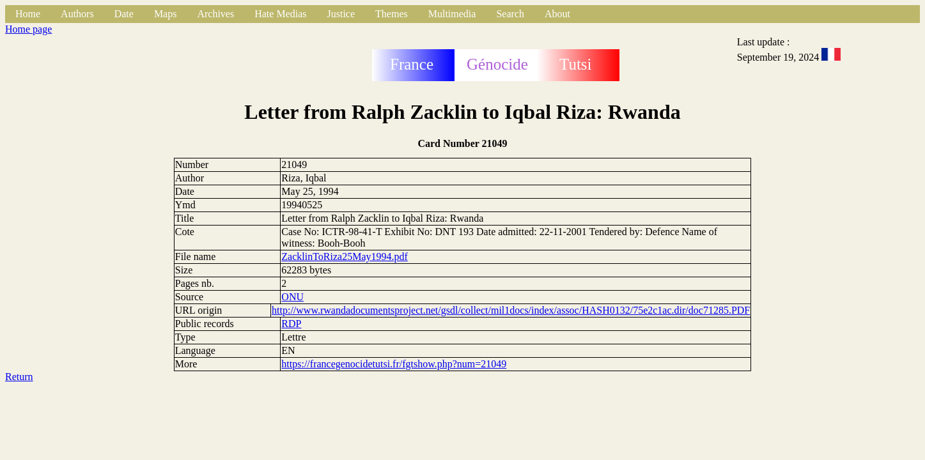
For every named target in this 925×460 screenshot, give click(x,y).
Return (19, 376)
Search (510, 13)
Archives (215, 13)
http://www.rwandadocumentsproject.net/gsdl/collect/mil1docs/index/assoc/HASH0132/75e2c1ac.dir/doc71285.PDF (511, 310)
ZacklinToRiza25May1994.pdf (344, 256)
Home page (28, 29)
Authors (77, 13)
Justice (341, 13)
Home (27, 13)
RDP (291, 323)
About (557, 13)
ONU (292, 296)
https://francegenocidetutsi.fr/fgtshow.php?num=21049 (393, 363)
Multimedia (452, 13)
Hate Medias (280, 13)
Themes (391, 13)
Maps (165, 13)
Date (124, 13)
